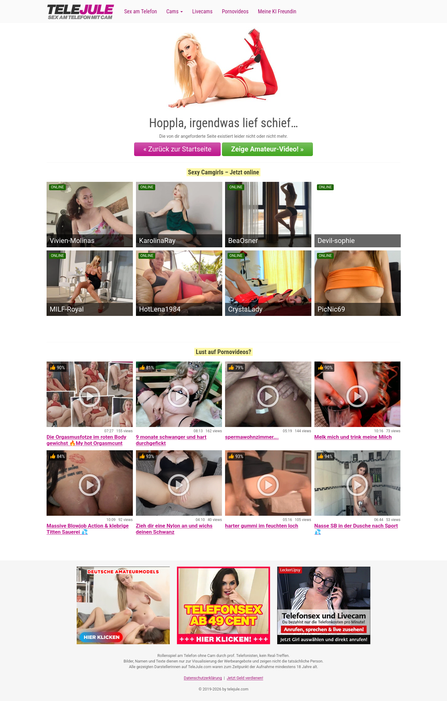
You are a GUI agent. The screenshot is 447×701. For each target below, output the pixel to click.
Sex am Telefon (140, 11)
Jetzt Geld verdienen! (245, 678)
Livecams (202, 11)
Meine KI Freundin (277, 11)
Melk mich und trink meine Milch (353, 437)
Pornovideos (235, 11)
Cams (174, 11)
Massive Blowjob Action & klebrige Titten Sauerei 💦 (88, 529)
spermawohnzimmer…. (252, 437)
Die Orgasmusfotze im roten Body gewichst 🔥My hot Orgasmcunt (86, 440)
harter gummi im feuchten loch (261, 526)
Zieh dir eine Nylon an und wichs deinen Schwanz (174, 529)
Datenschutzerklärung (203, 678)
